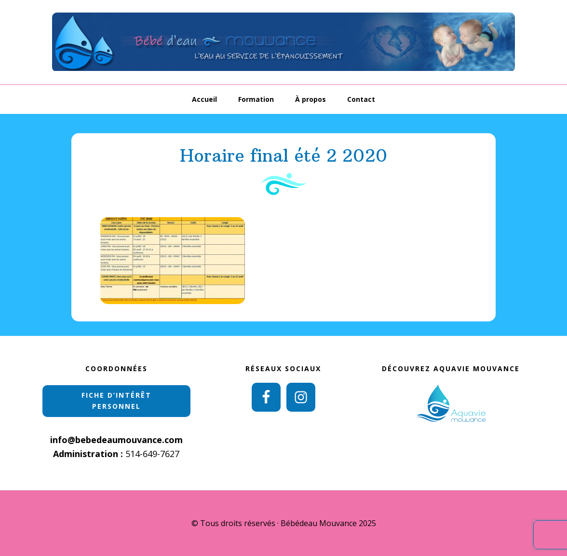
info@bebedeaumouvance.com (116, 439)
